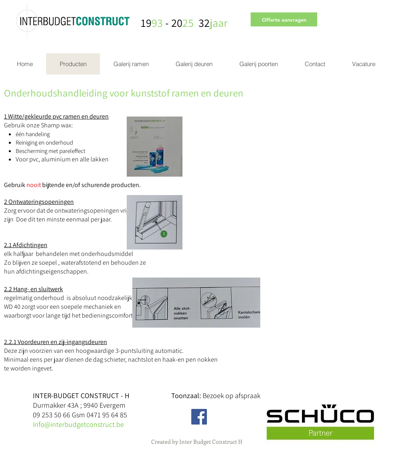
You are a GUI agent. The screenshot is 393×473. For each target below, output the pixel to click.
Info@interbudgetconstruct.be (78, 424)
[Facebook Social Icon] (199, 417)
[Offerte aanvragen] (284, 19)
